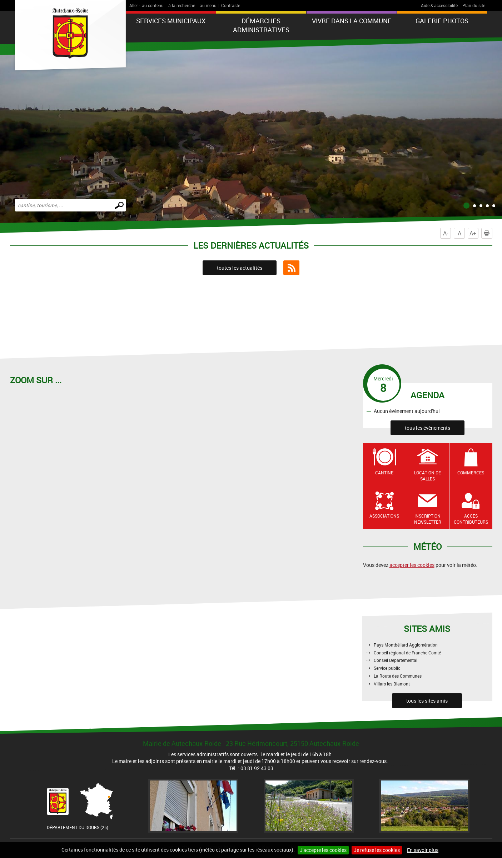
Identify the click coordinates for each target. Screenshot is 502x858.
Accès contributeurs (471, 519)
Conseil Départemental (395, 660)
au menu (208, 5)
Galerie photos (442, 20)
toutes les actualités (239, 267)
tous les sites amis (427, 700)
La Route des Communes (398, 676)
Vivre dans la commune (352, 20)
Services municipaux (170, 20)
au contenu (153, 5)
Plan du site (473, 5)
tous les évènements (427, 427)
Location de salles (427, 476)
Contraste (230, 5)
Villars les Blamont (392, 684)
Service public (387, 668)
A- (445, 233)
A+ (472, 233)
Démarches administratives (261, 25)
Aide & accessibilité (439, 5)
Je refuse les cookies (377, 850)
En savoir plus (422, 850)
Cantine (384, 472)
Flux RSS (291, 267)
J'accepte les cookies (323, 850)
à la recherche (181, 5)
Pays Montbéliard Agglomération (406, 645)
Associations (384, 516)
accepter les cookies (411, 565)
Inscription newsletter (427, 519)
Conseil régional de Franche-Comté (407, 652)
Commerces (470, 472)
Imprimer (488, 233)
